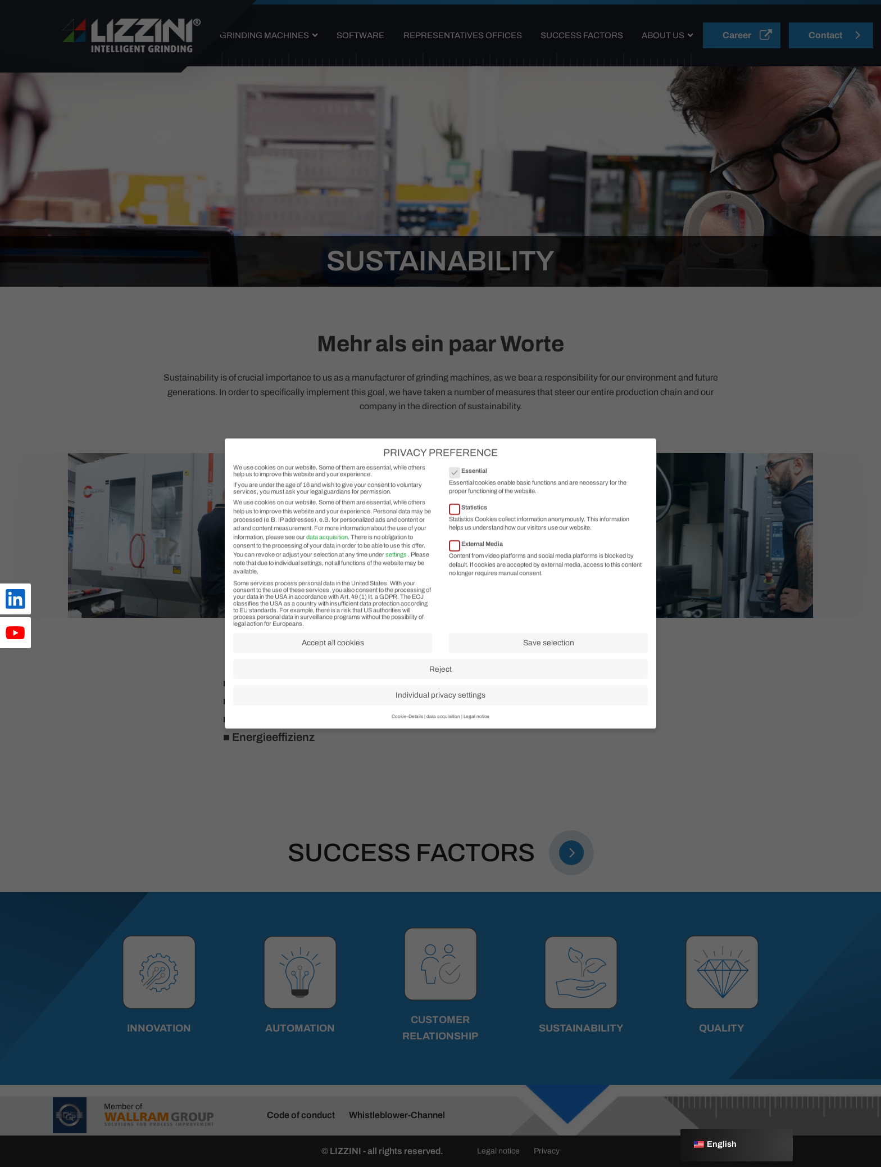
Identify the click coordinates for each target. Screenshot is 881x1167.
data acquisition (327, 545)
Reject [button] (440, 677)
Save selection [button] (548, 651)
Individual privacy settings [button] (440, 703)
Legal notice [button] (476, 724)
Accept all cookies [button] (333, 651)
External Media (479, 552)
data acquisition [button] (443, 724)
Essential (471, 479)
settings (396, 562)
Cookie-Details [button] (407, 724)
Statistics (471, 515)
